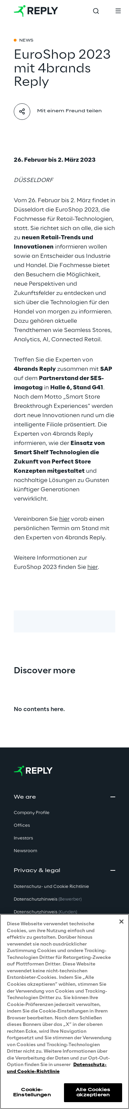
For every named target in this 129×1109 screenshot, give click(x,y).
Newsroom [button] (25, 851)
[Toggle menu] (118, 11)
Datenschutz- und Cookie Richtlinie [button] (51, 886)
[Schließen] (121, 921)
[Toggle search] (96, 11)
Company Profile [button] (32, 813)
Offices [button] (22, 825)
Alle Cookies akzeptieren (93, 1092)
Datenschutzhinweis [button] (48, 899)
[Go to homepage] (36, 11)
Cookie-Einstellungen (32, 1092)
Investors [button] (23, 838)
